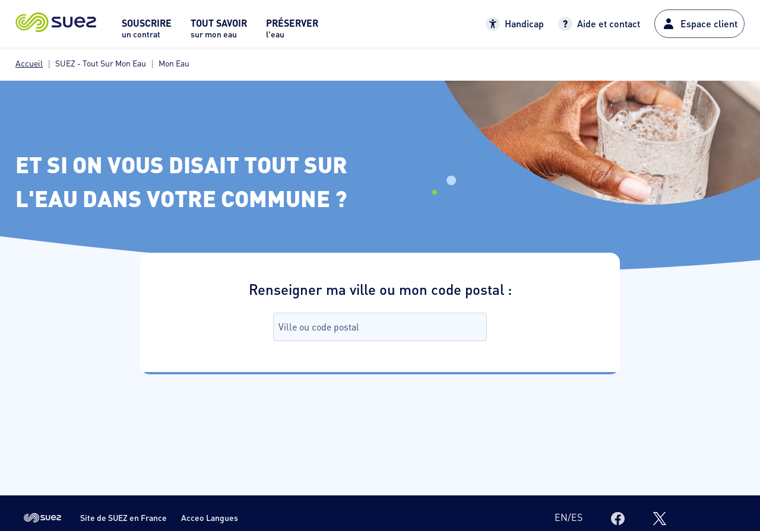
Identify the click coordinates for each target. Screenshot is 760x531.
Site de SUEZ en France (123, 517)
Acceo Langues (209, 517)
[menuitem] (147, 31)
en (561, 517)
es (576, 517)
